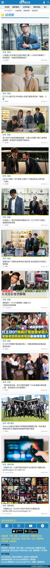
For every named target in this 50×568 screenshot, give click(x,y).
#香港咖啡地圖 (6, 559)
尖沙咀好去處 (24, 535)
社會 (33, 538)
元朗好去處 (5, 538)
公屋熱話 (18, 10)
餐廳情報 (39, 538)
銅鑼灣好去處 (36, 535)
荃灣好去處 (15, 538)
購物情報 (36, 7)
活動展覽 (4, 535)
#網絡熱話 (40, 561)
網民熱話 (4, 547)
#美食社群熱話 (17, 556)
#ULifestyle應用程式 (21, 559)
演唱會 (7, 7)
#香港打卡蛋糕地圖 (30, 556)
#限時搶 (32, 559)
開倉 (16, 535)
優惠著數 (15, 7)
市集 (11, 535)
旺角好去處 (25, 538)
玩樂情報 (26, 7)
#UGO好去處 (6, 556)
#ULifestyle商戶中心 (23, 561)
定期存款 (35, 10)
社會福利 (13, 541)
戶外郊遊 (4, 541)
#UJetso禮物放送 (7, 561)
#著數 (34, 561)
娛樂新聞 (26, 10)
